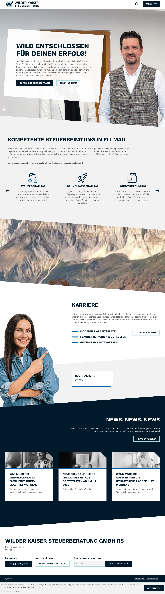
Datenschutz (152, 579)
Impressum (139, 579)
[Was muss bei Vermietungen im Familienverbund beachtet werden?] (29, 476)
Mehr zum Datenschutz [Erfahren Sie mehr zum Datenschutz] (10, 591)
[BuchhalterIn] (92, 379)
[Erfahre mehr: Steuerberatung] (33, 187)
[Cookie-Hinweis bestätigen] (154, 588)
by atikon (8, 579)
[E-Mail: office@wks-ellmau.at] (53, 564)
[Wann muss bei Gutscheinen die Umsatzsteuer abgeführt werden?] (136, 476)
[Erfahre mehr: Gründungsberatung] (82, 189)
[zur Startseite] (22, 7)
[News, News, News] (146, 439)
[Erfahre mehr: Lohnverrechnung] (132, 187)
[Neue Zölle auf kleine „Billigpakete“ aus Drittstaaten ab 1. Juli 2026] (82, 476)
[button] (18, 564)
